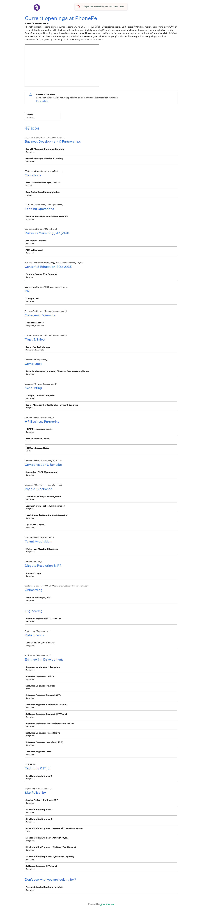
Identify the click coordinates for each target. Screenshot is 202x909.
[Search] (43, 118)
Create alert (42, 101)
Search (30, 114)
